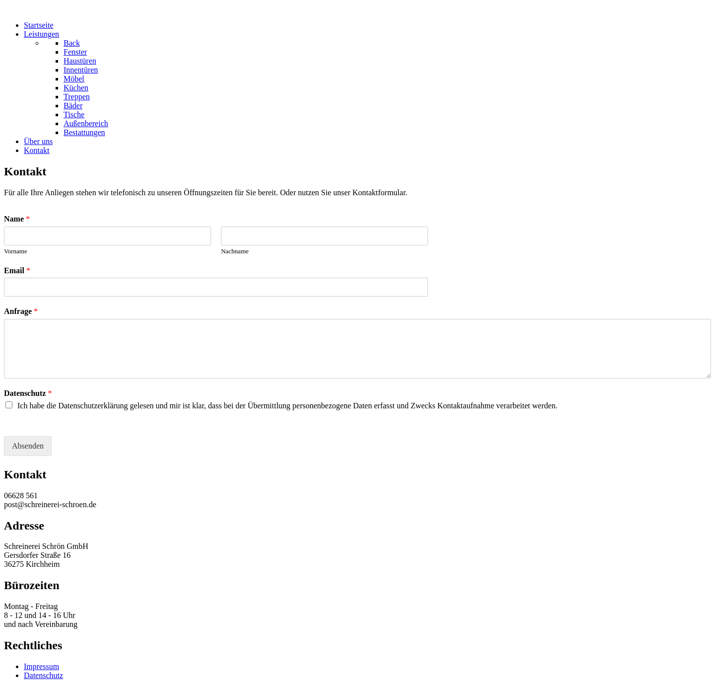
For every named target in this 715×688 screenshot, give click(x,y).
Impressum (41, 666)
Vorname (15, 251)
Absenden (28, 446)
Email (17, 270)
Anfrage (21, 311)
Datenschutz (28, 393)
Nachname (235, 251)
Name (17, 219)
